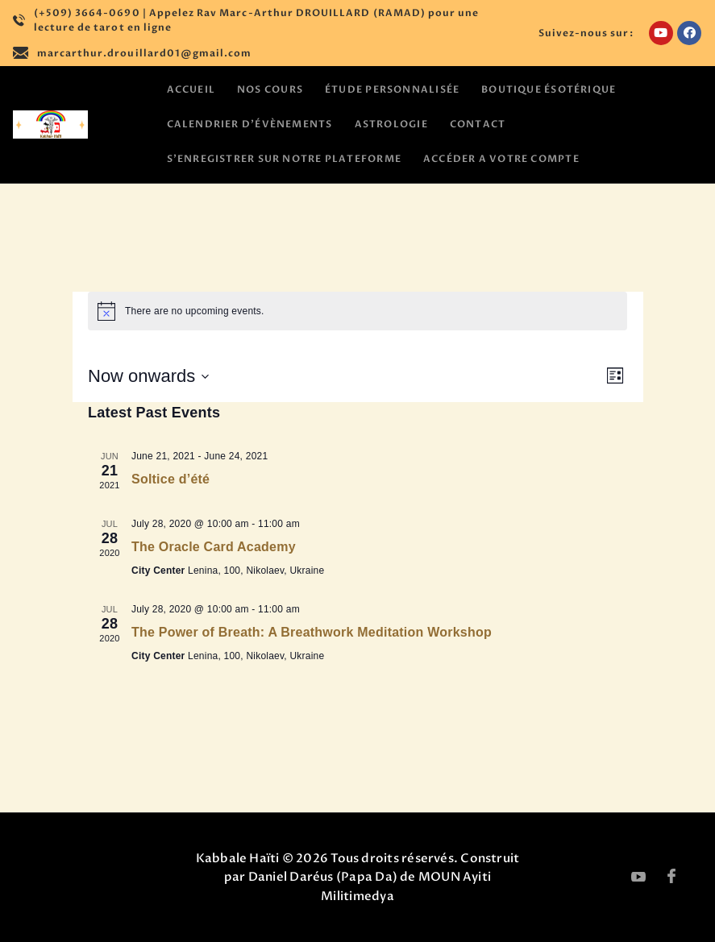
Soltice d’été (170, 479)
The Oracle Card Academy (213, 547)
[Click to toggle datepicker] (149, 376)
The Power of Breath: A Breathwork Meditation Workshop (311, 632)
